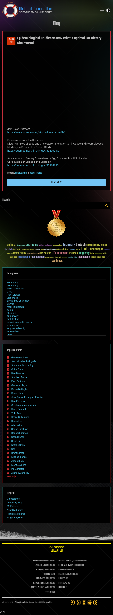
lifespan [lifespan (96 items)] (73, 253)
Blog (56, 23)
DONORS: (47, 574)
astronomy (12, 325)
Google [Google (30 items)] (78, 250)
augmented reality (16, 328)
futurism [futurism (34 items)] (72, 250)
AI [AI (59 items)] (15, 245)
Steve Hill (16, 441)
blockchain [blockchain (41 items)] (9, 249)
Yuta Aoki (16, 413)
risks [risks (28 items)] (52, 257)
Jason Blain (17, 461)
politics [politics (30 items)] (105, 254)
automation (13, 331)
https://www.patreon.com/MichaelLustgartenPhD (36, 132)
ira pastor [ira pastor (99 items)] (45, 253)
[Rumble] (95, 602)
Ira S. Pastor (17, 469)
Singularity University (18, 300)
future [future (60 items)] (66, 249)
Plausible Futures (16, 513)
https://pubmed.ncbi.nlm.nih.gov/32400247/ (33, 150)
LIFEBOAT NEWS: (64, 561)
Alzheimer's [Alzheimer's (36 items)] (21, 245)
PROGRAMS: (62, 583)
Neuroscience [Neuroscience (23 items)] (98, 254)
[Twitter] (78, 602)
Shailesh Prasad (19, 377)
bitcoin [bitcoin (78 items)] (104, 245)
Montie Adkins (18, 465)
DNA (9, 291)
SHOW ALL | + (11, 477)
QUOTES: (48, 592)
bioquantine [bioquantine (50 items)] (57, 245)
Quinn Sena (17, 369)
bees (9, 334)
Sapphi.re (49, 602)
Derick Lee (16, 421)
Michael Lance (18, 457)
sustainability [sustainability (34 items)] (72, 257)
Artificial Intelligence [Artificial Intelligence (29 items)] (45, 245)
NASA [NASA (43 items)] (92, 253)
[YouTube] (90, 602)
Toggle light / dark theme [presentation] (108, 10)
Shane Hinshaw (19, 429)
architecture (13, 319)
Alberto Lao (17, 425)
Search (106, 205)
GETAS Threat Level (56, 550)
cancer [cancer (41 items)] (23, 249)
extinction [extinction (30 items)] (59, 250)
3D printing (12, 282)
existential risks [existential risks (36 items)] (50, 250)
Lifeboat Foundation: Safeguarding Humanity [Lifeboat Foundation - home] (49, 10)
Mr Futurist (12, 506)
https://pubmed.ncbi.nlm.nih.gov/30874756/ (33, 165)
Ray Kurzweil (13, 294)
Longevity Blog (14, 502)
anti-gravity (13, 316)
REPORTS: (62, 578)
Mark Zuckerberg (15, 307)
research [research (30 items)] (48, 257)
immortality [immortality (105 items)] (19, 253)
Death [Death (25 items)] (42, 249)
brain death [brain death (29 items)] (16, 250)
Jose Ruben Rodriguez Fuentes (27, 397)
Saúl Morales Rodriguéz (23, 361)
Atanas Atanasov (20, 472)
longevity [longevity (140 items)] (84, 253)
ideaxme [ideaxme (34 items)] (10, 254)
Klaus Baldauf (18, 409)
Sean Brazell (17, 437)
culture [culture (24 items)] (38, 249)
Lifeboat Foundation (21, 602)
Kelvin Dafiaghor (20, 389)
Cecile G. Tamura (20, 417)
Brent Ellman (18, 453)
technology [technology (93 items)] (84, 257)
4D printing (12, 285)
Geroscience (13, 498)
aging (10, 310)
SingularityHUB (15, 517)
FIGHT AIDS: (40, 578)
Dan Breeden (18, 373)
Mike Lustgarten (21, 173)
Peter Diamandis (15, 288)
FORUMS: (61, 587)
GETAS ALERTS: (64, 565)
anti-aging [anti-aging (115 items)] (32, 245)
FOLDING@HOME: (38, 583)
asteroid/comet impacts (19, 322)
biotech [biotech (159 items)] (81, 245)
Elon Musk (12, 297)
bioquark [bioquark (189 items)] (69, 245)
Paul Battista (18, 381)
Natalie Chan (18, 445)
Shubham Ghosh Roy (22, 365)
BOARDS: (61, 574)
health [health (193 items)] (85, 249)
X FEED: (39, 570)
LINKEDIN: (38, 565)
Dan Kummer (18, 401)
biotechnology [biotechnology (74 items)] (93, 245)
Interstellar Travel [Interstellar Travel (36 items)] (33, 254)
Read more (56, 182)
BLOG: (60, 570)
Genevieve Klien (19, 357)
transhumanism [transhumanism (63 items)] (98, 257)
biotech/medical (36, 173)
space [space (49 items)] (64, 257)
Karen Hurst (17, 393)
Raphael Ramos (19, 433)
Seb (13, 449)
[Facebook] (72, 602)
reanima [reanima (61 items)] (13, 257)
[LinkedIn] (84, 602)
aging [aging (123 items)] (10, 245)
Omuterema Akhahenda (23, 405)
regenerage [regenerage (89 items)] (24, 257)
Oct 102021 (11, 40)
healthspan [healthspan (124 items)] (96, 249)
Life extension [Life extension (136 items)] (59, 253)
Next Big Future (15, 510)
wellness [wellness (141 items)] (57, 261)
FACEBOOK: (37, 561)
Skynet (10, 303)
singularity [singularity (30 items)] (58, 257)
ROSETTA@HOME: (37, 587)
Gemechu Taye (19, 385)
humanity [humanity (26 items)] (107, 250)
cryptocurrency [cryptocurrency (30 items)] (31, 250)
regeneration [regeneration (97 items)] (38, 257)
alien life (11, 313)
